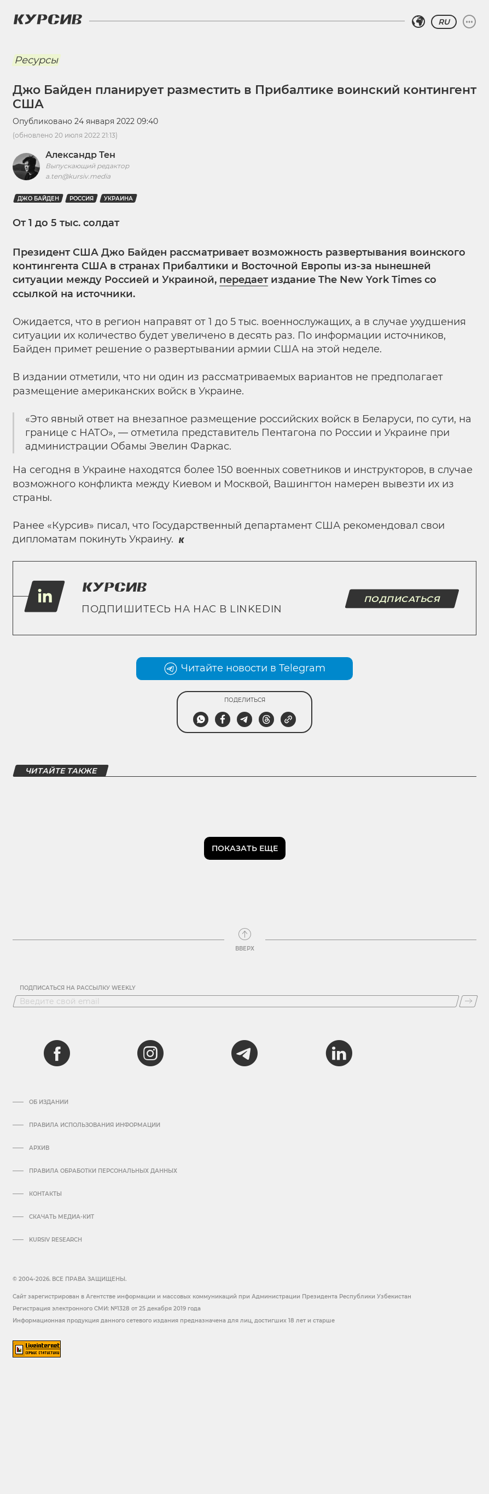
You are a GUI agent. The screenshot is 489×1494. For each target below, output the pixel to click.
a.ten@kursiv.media (77, 176)
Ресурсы (36, 60)
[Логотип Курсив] (48, 19)
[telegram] (244, 1053)
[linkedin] (338, 1053)
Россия (81, 198)
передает (243, 280)
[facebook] (57, 1053)
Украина (118, 198)
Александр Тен (80, 155)
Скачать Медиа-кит (61, 1217)
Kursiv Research (55, 1240)
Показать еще (245, 848)
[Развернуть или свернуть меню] (469, 22)
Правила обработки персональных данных (103, 1171)
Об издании (48, 1102)
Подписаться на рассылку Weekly (78, 988)
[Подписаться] (468, 1001)
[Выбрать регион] (418, 22)
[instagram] (150, 1053)
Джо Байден (38, 198)
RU (444, 22)
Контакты (45, 1194)
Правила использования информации (94, 1125)
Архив (39, 1148)
